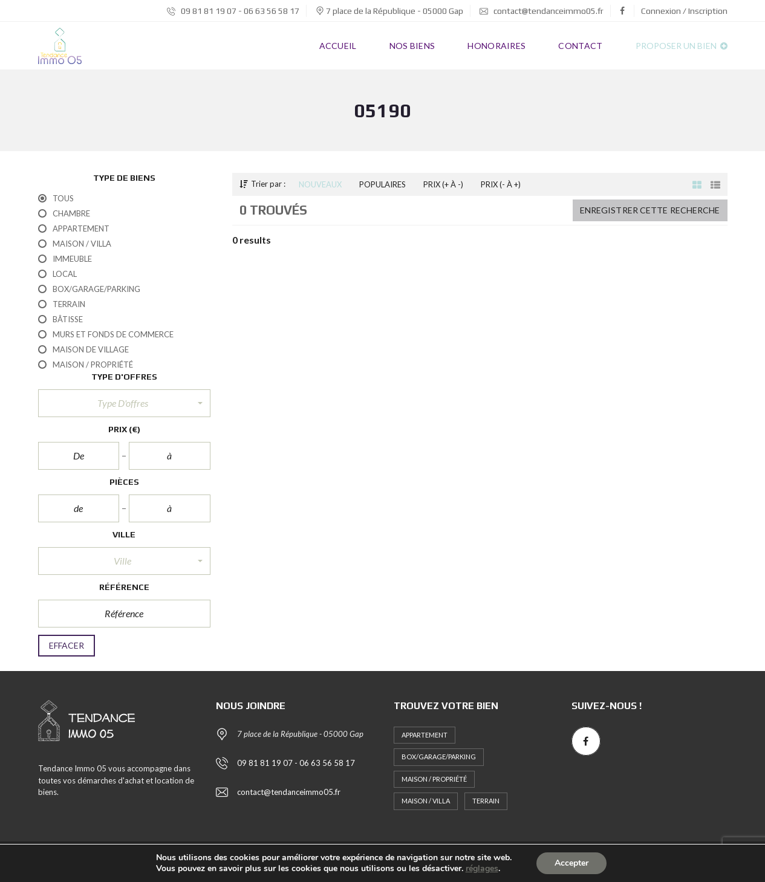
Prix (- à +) (501, 184)
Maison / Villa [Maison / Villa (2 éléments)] (426, 801)
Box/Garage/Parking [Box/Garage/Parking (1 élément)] (439, 756)
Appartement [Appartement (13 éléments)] (425, 735)
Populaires (382, 184)
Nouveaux (320, 184)
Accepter (571, 863)
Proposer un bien (682, 46)
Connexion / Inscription (684, 11)
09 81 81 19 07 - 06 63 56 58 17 (233, 11)
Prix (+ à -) (443, 184)
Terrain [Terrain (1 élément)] (486, 801)
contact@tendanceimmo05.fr (542, 11)
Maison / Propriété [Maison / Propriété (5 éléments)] (434, 779)
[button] (124, 403)
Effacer (67, 645)
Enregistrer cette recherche (650, 210)
